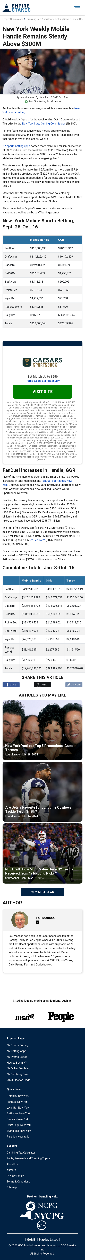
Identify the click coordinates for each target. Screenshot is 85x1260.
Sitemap (12, 1187)
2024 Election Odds (18, 1080)
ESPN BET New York (19, 1130)
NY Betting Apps (16, 1051)
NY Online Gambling (18, 1068)
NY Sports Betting (17, 1045)
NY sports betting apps (16, 146)
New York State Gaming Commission (43, 123)
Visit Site (42, 391)
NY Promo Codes (17, 1056)
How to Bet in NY (17, 1062)
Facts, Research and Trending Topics (28, 1158)
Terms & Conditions (18, 1181)
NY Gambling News (18, 1074)
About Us (12, 1164)
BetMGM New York (18, 1096)
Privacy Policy (15, 1175)
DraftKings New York (19, 1125)
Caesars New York (18, 1119)
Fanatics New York (18, 1136)
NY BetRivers (37, 540)
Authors (11, 1170)
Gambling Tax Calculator (21, 1152)
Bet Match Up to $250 (43, 376)
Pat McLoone (54, 101)
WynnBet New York (18, 1107)
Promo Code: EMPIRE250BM (42, 380)
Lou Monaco (27, 97)
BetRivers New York (18, 1113)
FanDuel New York (17, 1101)
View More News (42, 892)
